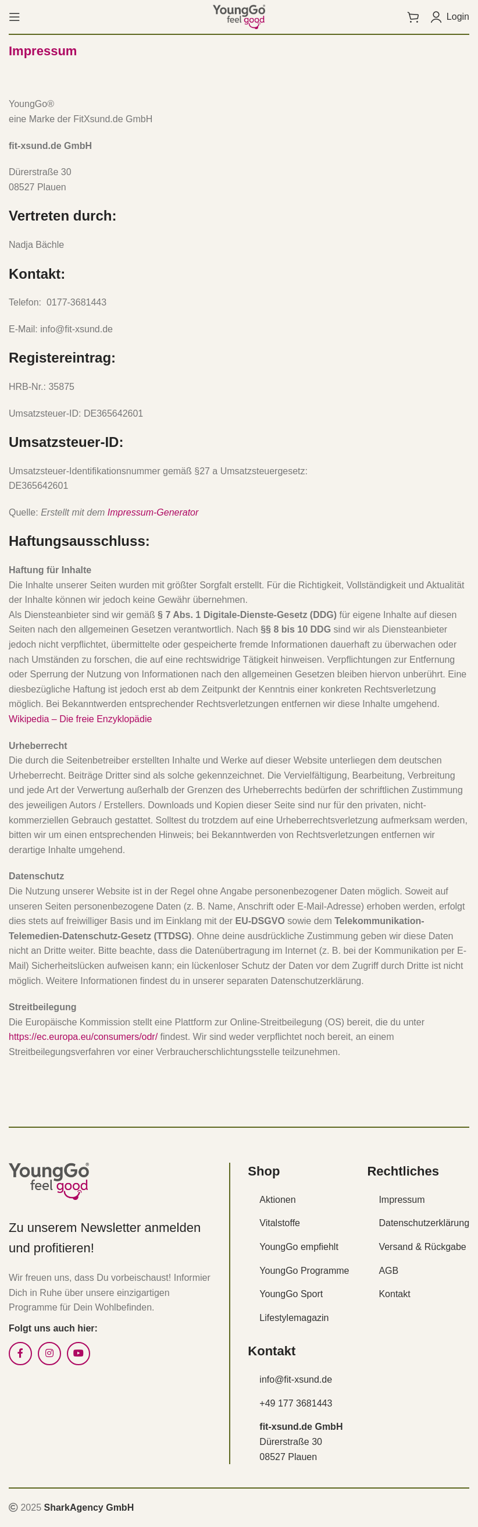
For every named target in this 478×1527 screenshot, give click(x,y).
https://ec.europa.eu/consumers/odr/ (83, 1037)
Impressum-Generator (153, 512)
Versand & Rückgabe (422, 1247)
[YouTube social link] (78, 1353)
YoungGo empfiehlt (298, 1247)
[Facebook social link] (20, 1353)
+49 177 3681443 (295, 1403)
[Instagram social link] (49, 1353)
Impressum (402, 1200)
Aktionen (277, 1200)
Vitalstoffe (279, 1223)
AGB (388, 1271)
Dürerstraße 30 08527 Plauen (301, 1441)
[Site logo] (239, 16)
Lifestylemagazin (294, 1318)
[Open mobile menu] (14, 17)
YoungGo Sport (291, 1294)
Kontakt (394, 1294)
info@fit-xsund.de (295, 1379)
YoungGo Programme (304, 1271)
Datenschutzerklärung (424, 1223)
